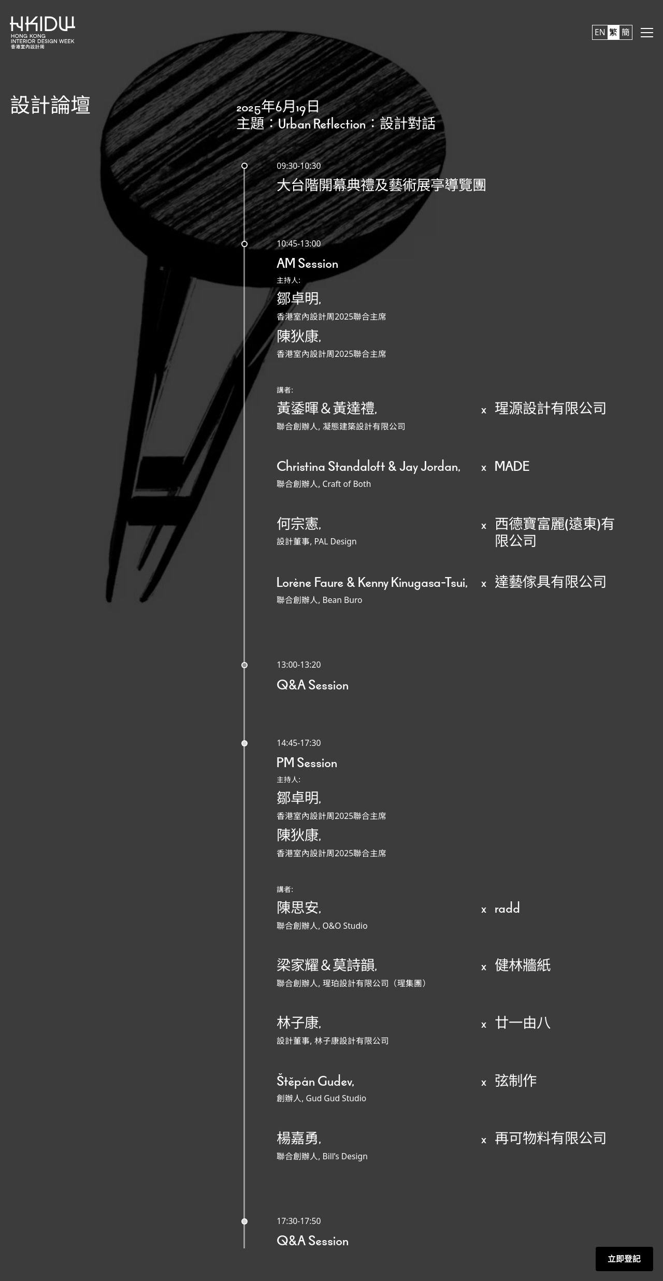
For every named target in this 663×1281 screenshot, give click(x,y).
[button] (647, 32)
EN (600, 32)
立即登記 (624, 1258)
